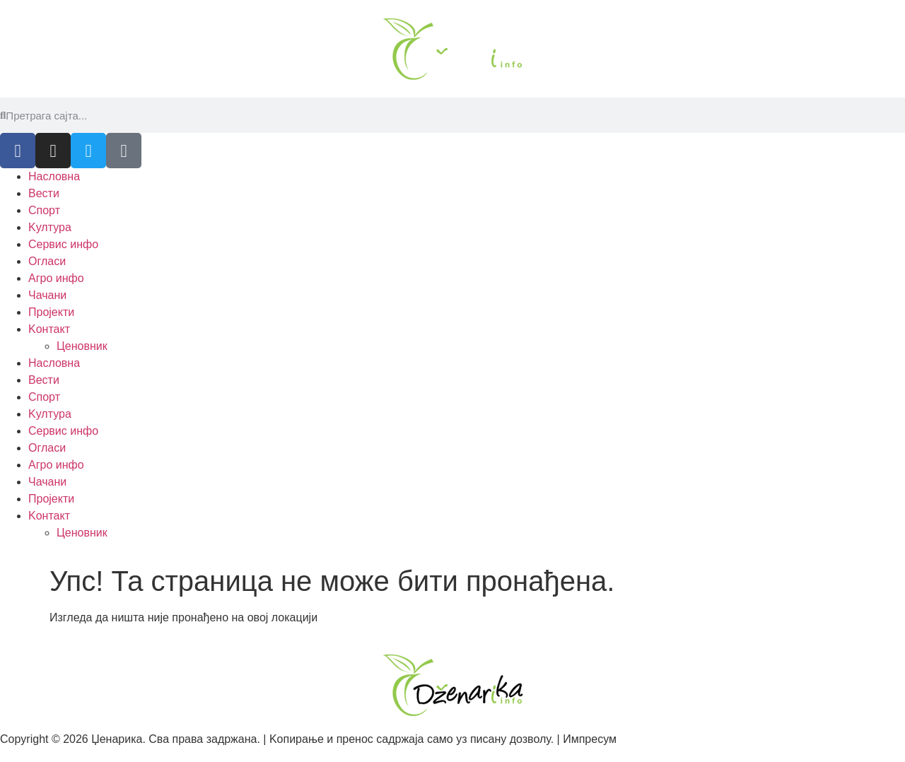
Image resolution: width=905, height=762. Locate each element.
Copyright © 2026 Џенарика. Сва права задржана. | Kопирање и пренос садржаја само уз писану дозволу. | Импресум (308, 739)
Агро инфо (56, 278)
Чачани (47, 295)
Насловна (54, 176)
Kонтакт (49, 329)
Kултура (49, 227)
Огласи (47, 261)
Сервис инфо (63, 244)
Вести (43, 193)
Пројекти (51, 312)
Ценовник (82, 346)
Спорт (44, 210)
